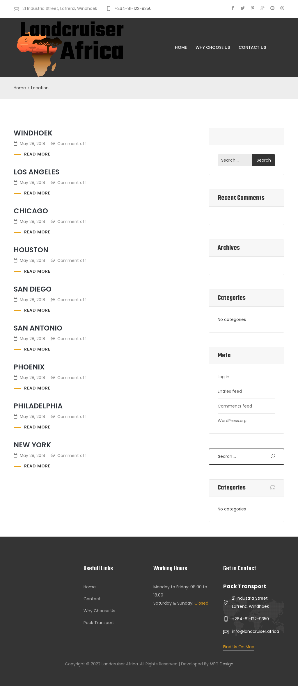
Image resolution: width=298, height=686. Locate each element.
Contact (92, 599)
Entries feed (230, 391)
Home (181, 47)
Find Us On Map (238, 647)
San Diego (33, 289)
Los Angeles (36, 172)
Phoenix (29, 367)
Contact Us (252, 47)
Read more (37, 154)
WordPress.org (232, 421)
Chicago (31, 211)
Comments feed (235, 406)
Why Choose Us (213, 47)
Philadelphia (38, 406)
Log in (223, 377)
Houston (31, 250)
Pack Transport (99, 623)
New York (32, 445)
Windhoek (33, 133)
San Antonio (38, 328)
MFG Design (221, 664)
